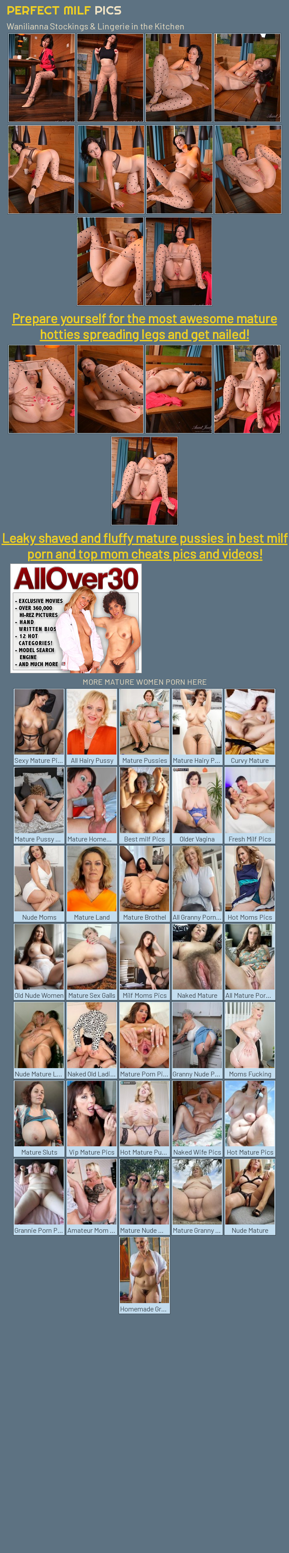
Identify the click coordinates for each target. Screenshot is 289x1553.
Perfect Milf (64, 10)
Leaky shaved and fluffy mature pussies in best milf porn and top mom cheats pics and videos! (145, 545)
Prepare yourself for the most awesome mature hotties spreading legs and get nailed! (144, 326)
